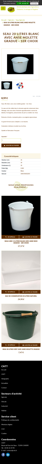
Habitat (3, 410)
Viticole (3, 401)
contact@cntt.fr (12, 450)
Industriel (4, 406)
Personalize (34, 3)
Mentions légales (6, 424)
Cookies (4, 433)
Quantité (4, 136)
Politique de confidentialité (10, 420)
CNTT (3, 374)
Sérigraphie (5, 379)
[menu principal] (3, 8)
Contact (4, 388)
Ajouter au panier (11, 145)
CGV (3, 429)
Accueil (3, 20)
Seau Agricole (20, 20)
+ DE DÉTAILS (10, 237)
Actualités (4, 383)
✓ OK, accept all (22, 3)
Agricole (11, 20)
